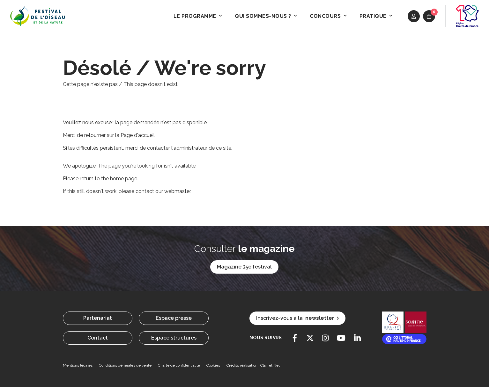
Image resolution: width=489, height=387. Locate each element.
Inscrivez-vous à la (297, 318)
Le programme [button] (198, 16)
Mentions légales (78, 365)
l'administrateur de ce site (201, 148)
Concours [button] (328, 16)
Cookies (213, 365)
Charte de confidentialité (179, 365)
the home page (119, 179)
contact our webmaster (163, 191)
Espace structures (173, 338)
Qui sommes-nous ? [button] (266, 16)
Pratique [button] (376, 16)
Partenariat (97, 318)
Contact (97, 338)
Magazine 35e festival (244, 267)
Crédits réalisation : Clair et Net (253, 365)
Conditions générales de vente (125, 365)
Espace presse (174, 318)
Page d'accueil (138, 135)
